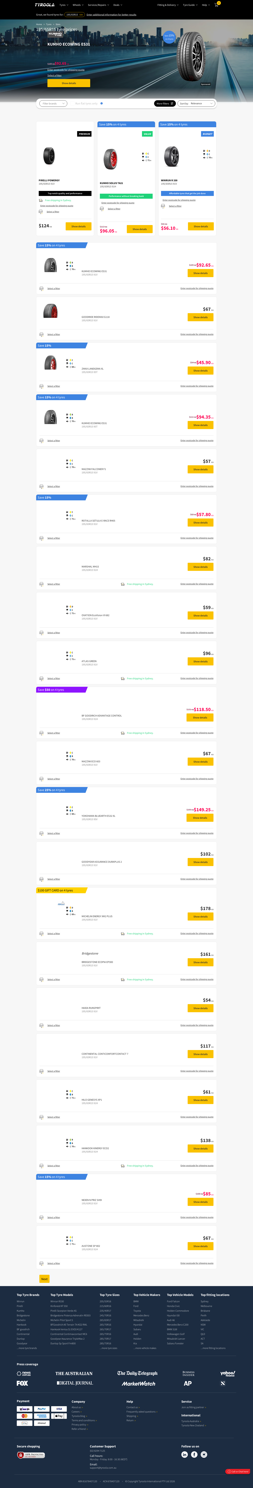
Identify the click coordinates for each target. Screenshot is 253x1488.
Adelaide (205, 1320)
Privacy (80, 1424)
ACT (203, 1338)
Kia (135, 1343)
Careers (76, 1411)
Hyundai (137, 1324)
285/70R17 (105, 1338)
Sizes (58, 24)
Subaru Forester (175, 1343)
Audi (135, 1334)
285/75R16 (105, 1343)
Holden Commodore (178, 1310)
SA (202, 1343)
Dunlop (21, 1338)
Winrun (20, 1301)
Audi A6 (171, 1320)
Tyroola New (193, 1425)
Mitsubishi (138, 1320)
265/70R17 (105, 1329)
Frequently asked (142, 1411)
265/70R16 (105, 1324)
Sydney (204, 1301)
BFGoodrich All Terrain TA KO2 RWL (69, 1324)
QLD (203, 1334)
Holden (137, 1338)
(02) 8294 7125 (97, 1450)
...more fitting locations (213, 1348)
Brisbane (205, 1310)
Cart (219, 3)
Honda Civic (173, 1306)
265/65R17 (105, 1320)
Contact (133, 1407)
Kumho (20, 1310)
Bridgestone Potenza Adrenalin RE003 (71, 1315)
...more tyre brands (27, 1348)
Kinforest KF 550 (59, 1306)
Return (130, 1420)
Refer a (80, 1428)
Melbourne (206, 1306)
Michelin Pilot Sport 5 (62, 1320)
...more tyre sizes (108, 1348)
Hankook (21, 1324)
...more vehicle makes (144, 1348)
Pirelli (20, 1306)
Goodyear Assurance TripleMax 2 (68, 1338)
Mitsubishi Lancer (176, 1338)
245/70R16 (105, 1315)
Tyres (48, 24)
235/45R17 (105, 1310)
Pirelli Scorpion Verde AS (63, 1310)
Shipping (131, 1416)
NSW (203, 1324)
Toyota (137, 1310)
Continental (23, 1334)
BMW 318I (172, 1329)
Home (39, 24)
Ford (135, 1306)
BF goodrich (23, 1329)
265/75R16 (105, 1334)
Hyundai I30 (173, 1315)
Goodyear (22, 1343)
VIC (202, 1329)
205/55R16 (105, 1301)
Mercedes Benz (141, 1315)
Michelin (21, 1320)
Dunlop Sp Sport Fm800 (63, 1343)
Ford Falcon (173, 1301)
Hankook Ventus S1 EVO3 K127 (66, 1329)
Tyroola (79, 1416)
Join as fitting (193, 1407)
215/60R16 (105, 1306)
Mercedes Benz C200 (177, 1324)
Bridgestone (23, 1315)
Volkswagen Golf (175, 1334)
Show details (69, 83)
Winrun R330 (57, 1301)
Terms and (84, 1420)
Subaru (137, 1329)
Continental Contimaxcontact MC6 (69, 1334)
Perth (203, 1315)
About (77, 1407)
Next (44, 1279)
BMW (136, 1301)
